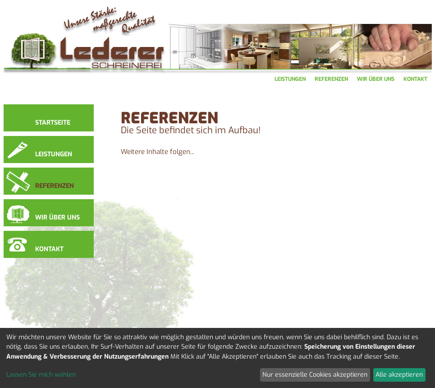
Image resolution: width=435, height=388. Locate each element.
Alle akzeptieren (399, 374)
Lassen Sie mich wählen (41, 374)
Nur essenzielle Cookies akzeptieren (314, 374)
